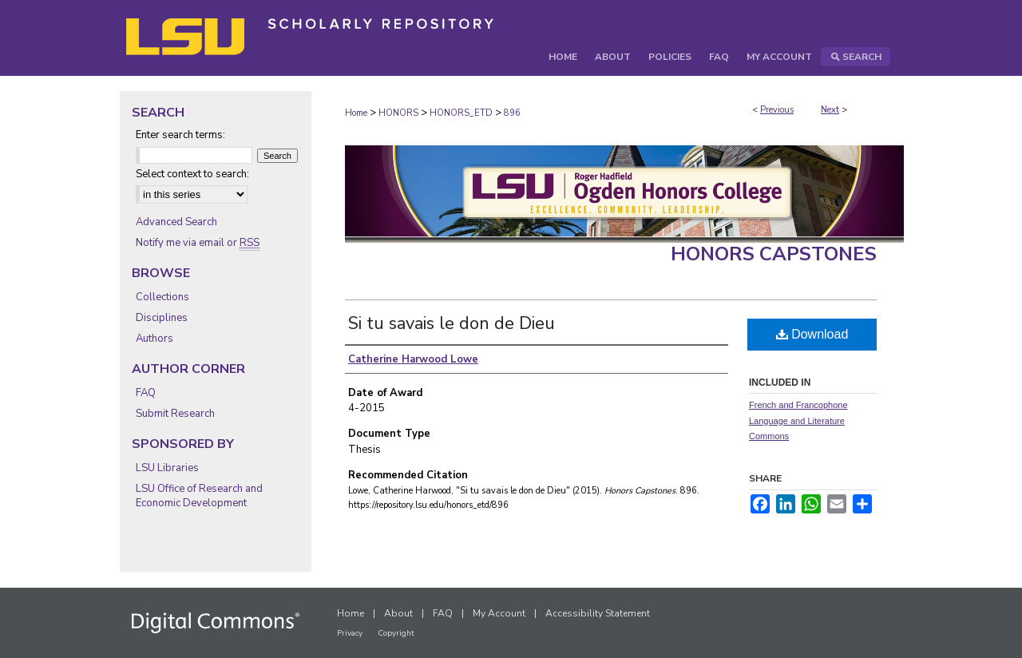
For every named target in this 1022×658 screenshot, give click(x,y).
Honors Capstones (774, 254)
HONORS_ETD (461, 113)
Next (830, 110)
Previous (777, 110)
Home (356, 113)
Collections (162, 297)
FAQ (146, 393)
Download (812, 334)
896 (512, 113)
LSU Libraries (167, 468)
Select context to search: (192, 174)
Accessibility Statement (597, 613)
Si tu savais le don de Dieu (451, 323)
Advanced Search (176, 222)
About (398, 613)
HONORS (398, 113)
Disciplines (162, 318)
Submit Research (175, 413)
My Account (499, 613)
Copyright (396, 633)
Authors (154, 338)
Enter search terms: (180, 135)
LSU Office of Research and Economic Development (199, 496)
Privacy (349, 633)
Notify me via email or (197, 243)
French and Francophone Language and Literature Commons (798, 421)
